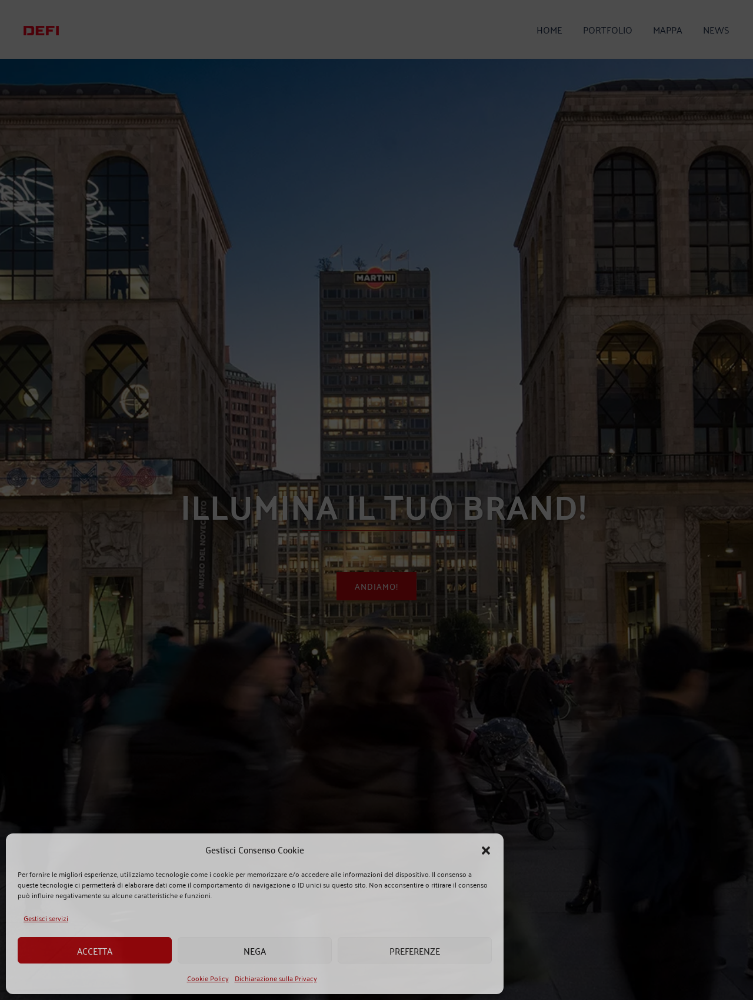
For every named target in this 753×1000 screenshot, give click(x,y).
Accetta (94, 950)
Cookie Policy (208, 978)
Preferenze (414, 950)
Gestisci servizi (46, 918)
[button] (486, 850)
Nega (255, 950)
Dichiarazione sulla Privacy (276, 978)
